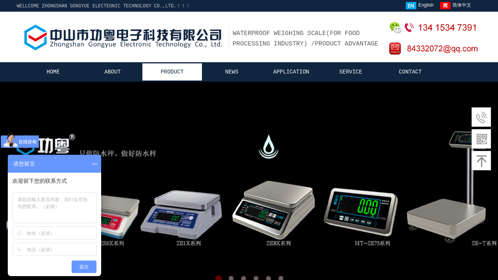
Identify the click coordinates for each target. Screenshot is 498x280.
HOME (53, 72)
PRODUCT (172, 72)
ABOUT (112, 72)
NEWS (231, 72)
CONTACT (410, 72)
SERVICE (350, 72)
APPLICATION (291, 72)
